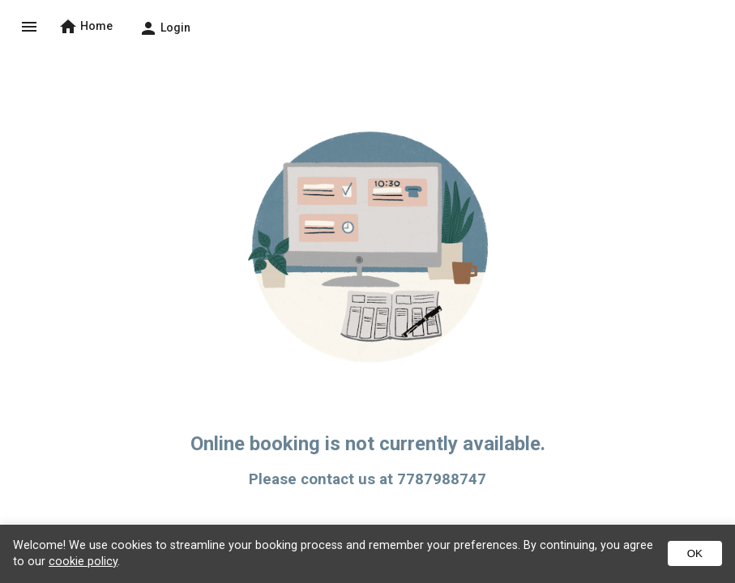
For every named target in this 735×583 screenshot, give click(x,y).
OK (695, 553)
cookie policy (83, 561)
